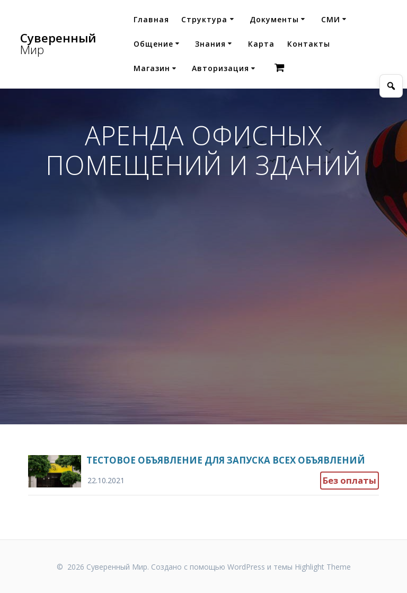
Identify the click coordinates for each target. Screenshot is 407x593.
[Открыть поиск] (391, 86)
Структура (204, 19)
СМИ (330, 19)
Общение (153, 44)
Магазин (152, 68)
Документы (274, 19)
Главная (151, 19)
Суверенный (58, 44)
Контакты (308, 44)
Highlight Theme (323, 567)
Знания (210, 44)
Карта (261, 44)
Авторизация (220, 68)
